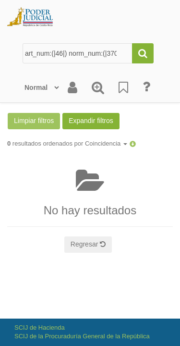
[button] (133, 143)
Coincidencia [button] (106, 143)
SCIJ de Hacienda (39, 327)
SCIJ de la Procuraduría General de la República (82, 336)
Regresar (88, 244)
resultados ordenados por (67, 143)
